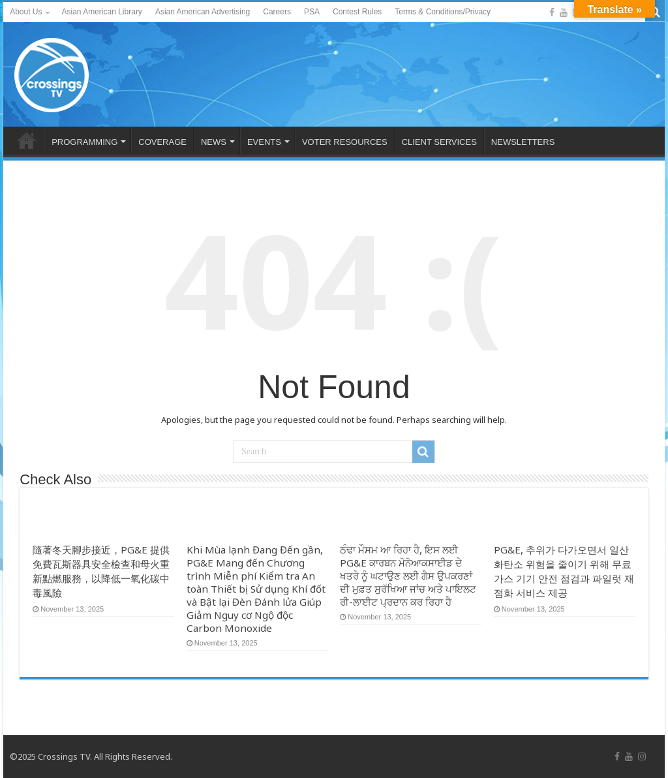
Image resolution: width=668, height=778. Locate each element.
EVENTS (264, 142)
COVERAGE (162, 142)
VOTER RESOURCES (344, 142)
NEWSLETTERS (523, 142)
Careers (277, 11)
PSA (312, 11)
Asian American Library (101, 11)
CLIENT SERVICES (439, 142)
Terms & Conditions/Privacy (443, 11)
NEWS (213, 142)
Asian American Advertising (202, 11)
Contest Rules (357, 11)
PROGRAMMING (84, 142)
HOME (27, 140)
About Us (26, 11)
